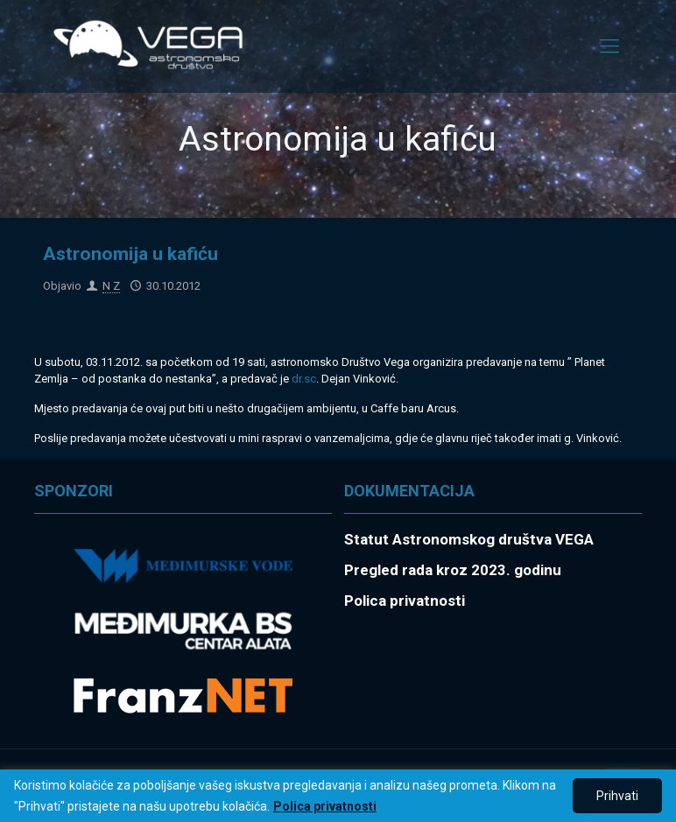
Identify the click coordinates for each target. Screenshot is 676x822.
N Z (111, 285)
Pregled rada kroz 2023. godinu (452, 570)
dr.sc (304, 378)
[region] (338, 795)
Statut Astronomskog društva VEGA (469, 539)
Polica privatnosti (325, 806)
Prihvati (617, 796)
